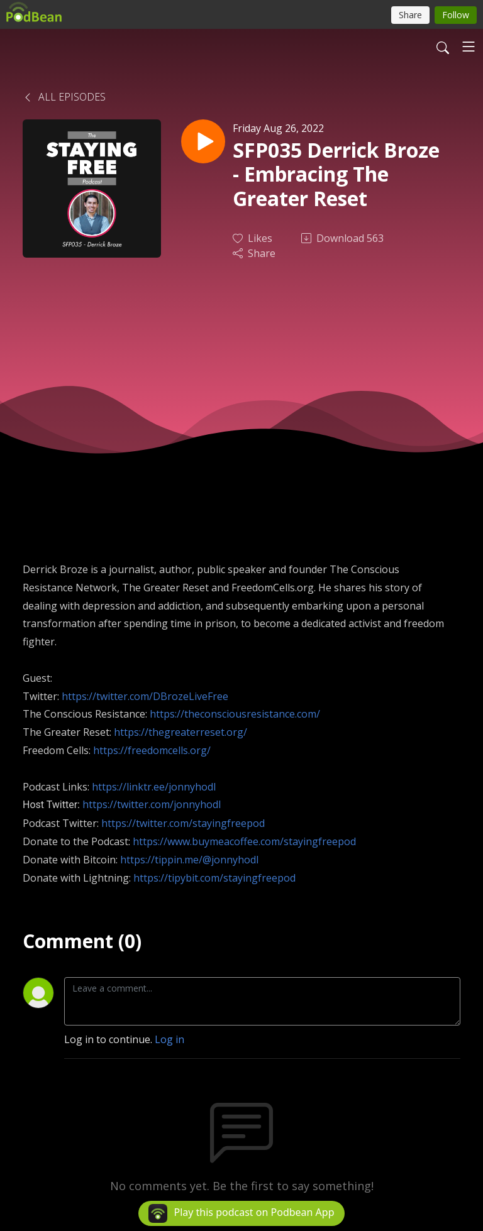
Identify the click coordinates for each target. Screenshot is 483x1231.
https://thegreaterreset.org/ (180, 732)
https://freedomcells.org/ (152, 750)
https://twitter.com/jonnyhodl (151, 804)
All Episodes (64, 97)
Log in (169, 1039)
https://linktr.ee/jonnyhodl (154, 787)
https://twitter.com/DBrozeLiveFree (145, 696)
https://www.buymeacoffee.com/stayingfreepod (244, 841)
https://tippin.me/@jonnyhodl (189, 860)
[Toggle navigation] (468, 46)
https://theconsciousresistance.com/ (235, 714)
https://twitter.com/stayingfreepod (183, 823)
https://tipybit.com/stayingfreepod (214, 878)
